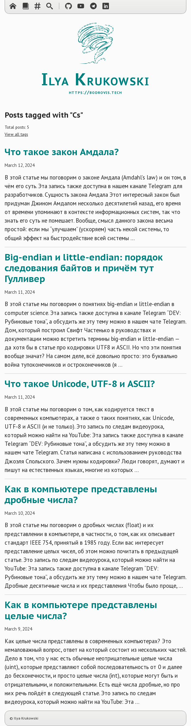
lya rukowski (95, 83)
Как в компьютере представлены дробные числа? (81, 494)
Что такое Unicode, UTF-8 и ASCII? (80, 383)
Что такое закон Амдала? (62, 152)
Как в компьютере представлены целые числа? (81, 610)
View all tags (16, 134)
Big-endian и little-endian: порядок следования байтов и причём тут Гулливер (84, 267)
